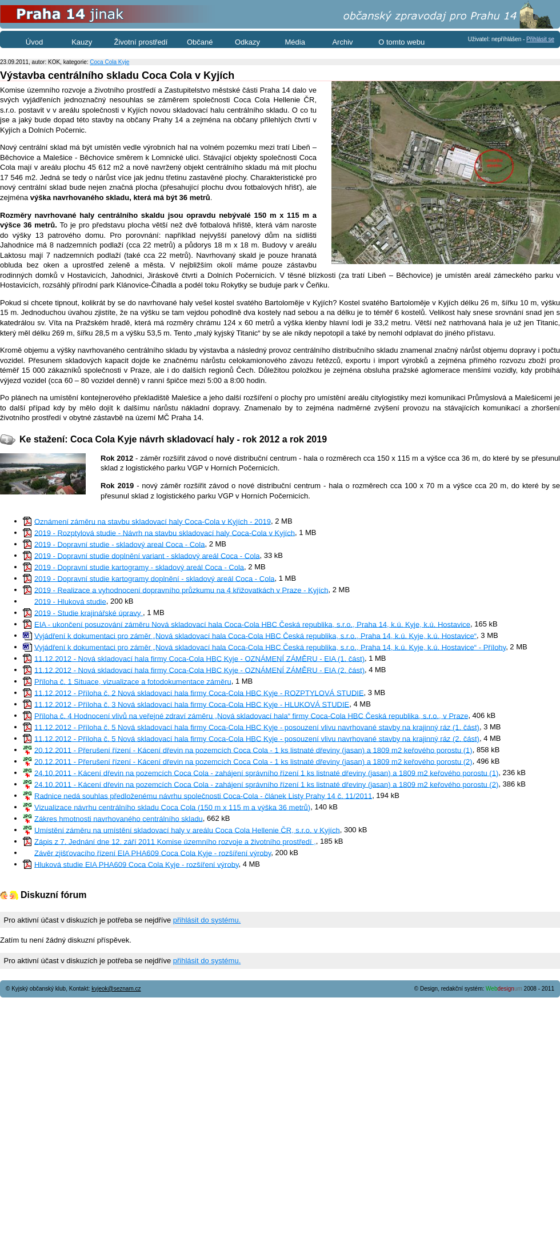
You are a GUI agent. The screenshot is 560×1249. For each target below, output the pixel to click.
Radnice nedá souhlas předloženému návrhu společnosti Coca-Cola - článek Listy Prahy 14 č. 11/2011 (203, 795)
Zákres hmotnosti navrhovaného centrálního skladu (118, 818)
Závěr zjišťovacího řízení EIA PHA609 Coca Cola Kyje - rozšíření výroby (152, 852)
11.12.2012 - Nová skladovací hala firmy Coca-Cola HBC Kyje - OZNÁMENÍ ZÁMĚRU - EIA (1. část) (199, 658)
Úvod (34, 42)
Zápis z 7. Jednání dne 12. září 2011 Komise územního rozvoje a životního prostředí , (175, 841)
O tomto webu (401, 42)
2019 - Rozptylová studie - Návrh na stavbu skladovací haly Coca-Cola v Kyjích (164, 532)
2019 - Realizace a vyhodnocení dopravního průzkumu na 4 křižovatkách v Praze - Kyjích (181, 589)
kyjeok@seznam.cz (116, 988)
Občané (200, 42)
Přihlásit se (540, 39)
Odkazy (247, 42)
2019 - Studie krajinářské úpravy (88, 612)
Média (295, 42)
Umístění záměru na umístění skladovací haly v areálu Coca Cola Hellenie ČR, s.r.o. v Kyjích (187, 829)
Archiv (342, 42)
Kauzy (81, 42)
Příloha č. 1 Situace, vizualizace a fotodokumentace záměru (132, 681)
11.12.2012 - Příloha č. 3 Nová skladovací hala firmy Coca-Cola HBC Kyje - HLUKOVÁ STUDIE (191, 704)
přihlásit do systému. (207, 920)
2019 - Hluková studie (70, 601)
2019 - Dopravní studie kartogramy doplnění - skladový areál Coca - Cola (154, 578)
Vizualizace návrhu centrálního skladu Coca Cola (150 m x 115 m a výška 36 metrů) (172, 807)
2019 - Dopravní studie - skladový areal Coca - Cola (119, 544)
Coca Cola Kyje (109, 62)
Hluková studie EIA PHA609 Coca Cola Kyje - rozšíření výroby (136, 864)
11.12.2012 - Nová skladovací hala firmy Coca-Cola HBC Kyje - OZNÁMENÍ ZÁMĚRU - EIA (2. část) (199, 669)
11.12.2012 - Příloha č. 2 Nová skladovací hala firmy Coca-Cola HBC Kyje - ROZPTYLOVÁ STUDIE (199, 692)
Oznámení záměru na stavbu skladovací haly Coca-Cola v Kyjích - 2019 (152, 521)
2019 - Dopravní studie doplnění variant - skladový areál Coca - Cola (147, 555)
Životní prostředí (141, 42)
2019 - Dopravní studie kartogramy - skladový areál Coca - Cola (139, 566)
